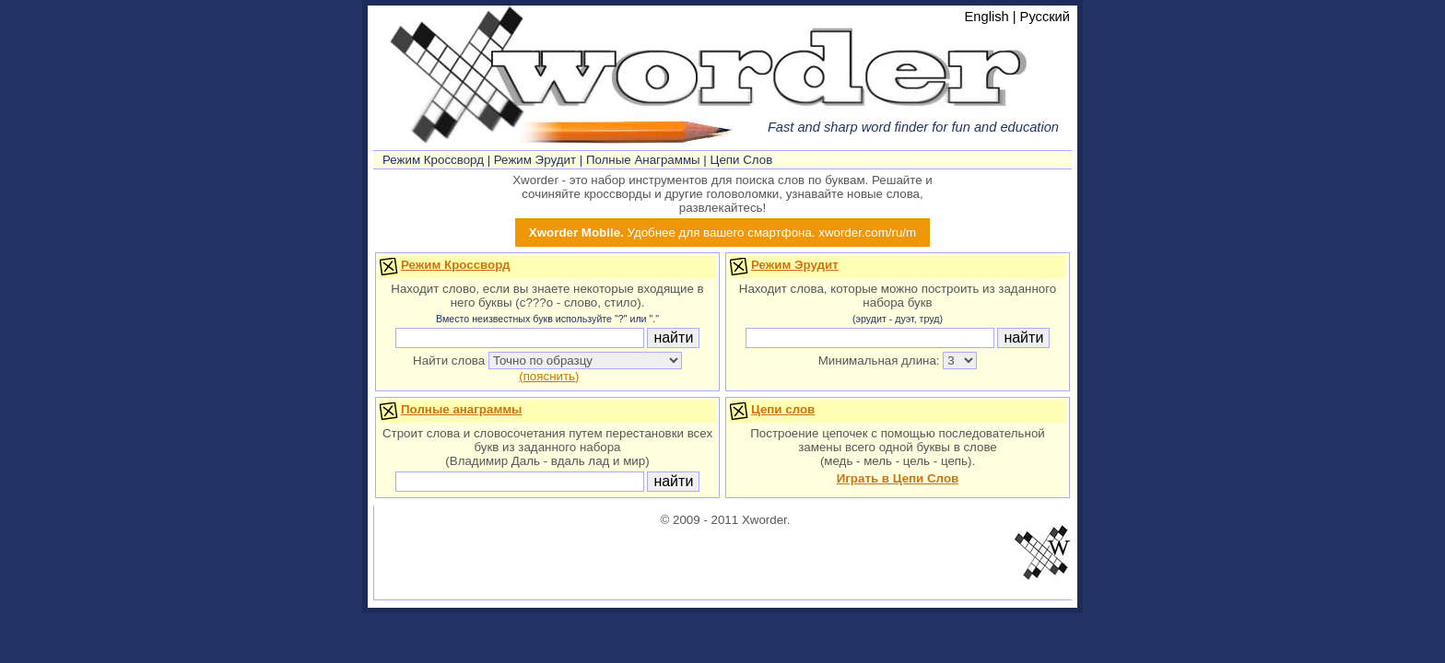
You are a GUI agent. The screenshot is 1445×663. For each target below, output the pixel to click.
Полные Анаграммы (643, 160)
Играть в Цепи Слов (898, 478)
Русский (1045, 16)
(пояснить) (549, 376)
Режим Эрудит (535, 160)
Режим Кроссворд (433, 160)
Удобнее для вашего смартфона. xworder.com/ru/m (722, 232)
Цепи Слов (742, 160)
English (987, 16)
